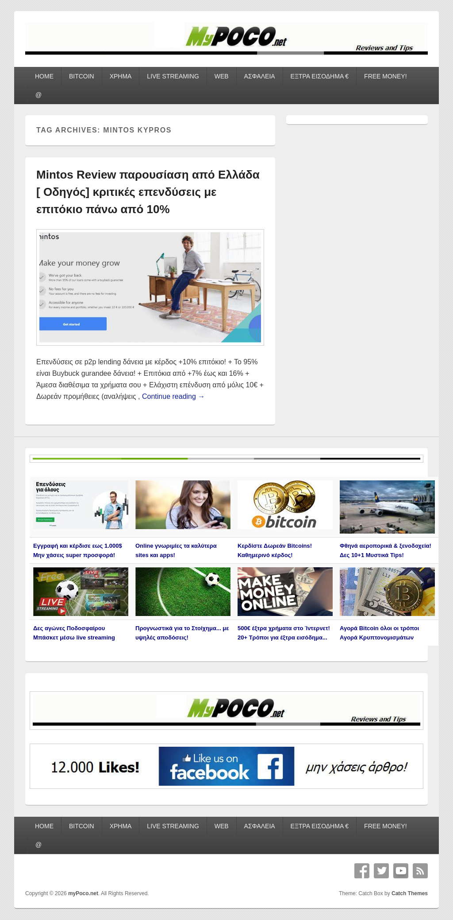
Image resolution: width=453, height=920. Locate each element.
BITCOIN (81, 76)
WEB (222, 76)
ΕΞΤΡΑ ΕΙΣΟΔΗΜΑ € (320, 76)
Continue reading (173, 396)
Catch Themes (410, 893)
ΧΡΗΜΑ (121, 76)
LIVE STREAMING (173, 76)
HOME (44, 76)
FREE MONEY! (385, 76)
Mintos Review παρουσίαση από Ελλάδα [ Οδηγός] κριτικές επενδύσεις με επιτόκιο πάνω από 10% (148, 192)
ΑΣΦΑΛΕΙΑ (259, 76)
